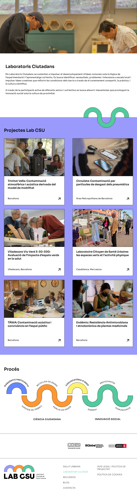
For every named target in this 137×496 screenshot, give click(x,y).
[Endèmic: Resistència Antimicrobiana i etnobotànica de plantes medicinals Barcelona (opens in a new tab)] (103, 313)
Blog (66, 482)
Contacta (69, 488)
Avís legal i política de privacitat (111, 468)
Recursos (69, 477)
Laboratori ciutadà (75, 471)
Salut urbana (71, 466)
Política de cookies (109, 474)
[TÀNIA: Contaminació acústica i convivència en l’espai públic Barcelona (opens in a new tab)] (34, 313)
